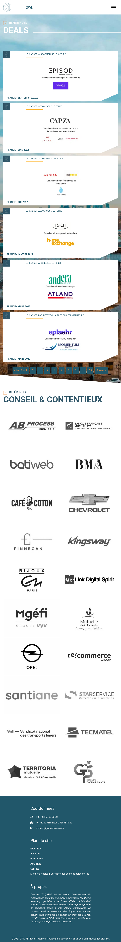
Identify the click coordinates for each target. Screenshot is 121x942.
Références (36, 858)
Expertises (35, 848)
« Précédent (20, 370)
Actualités (35, 863)
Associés (35, 853)
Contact (34, 868)
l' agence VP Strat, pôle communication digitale (84, 938)
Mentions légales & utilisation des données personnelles (59, 873)
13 (90, 370)
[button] (113, 7)
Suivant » (101, 370)
